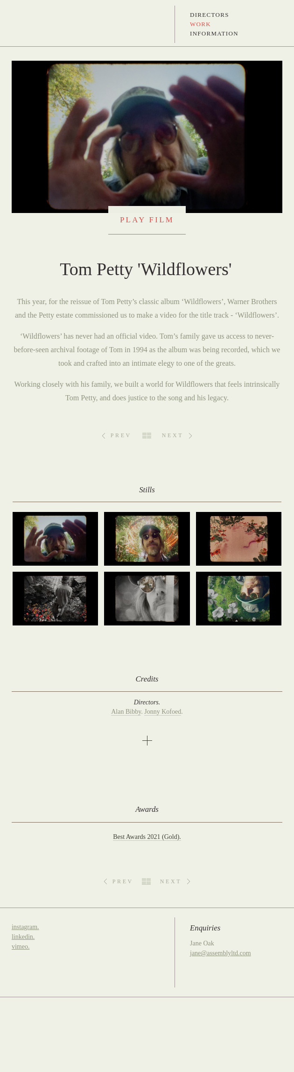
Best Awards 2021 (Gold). (147, 836)
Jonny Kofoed (162, 711)
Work (200, 24)
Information (214, 33)
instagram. (25, 926)
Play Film (147, 219)
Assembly (24, 24)
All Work (146, 436)
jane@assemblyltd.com (220, 953)
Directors (209, 14)
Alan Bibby (126, 711)
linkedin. (23, 936)
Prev (121, 435)
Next (172, 435)
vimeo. (21, 946)
